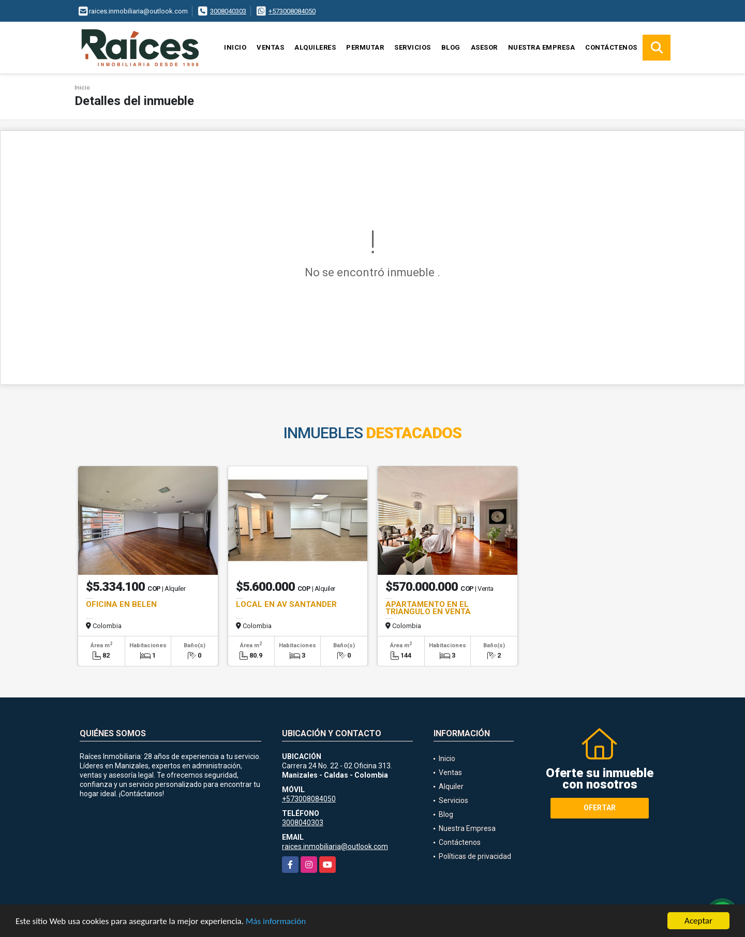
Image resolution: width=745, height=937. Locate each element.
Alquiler (451, 786)
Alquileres (315, 47)
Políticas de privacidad (475, 856)
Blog (450, 47)
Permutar (365, 47)
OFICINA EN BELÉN (121, 604)
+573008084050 (292, 11)
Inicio (235, 47)
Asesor (484, 47)
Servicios (412, 47)
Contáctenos (611, 47)
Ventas (270, 47)
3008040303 (228, 11)
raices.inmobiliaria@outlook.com (335, 846)
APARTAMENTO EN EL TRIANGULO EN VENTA (428, 608)
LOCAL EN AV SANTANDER (286, 604)
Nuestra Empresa (541, 47)
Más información (276, 921)
